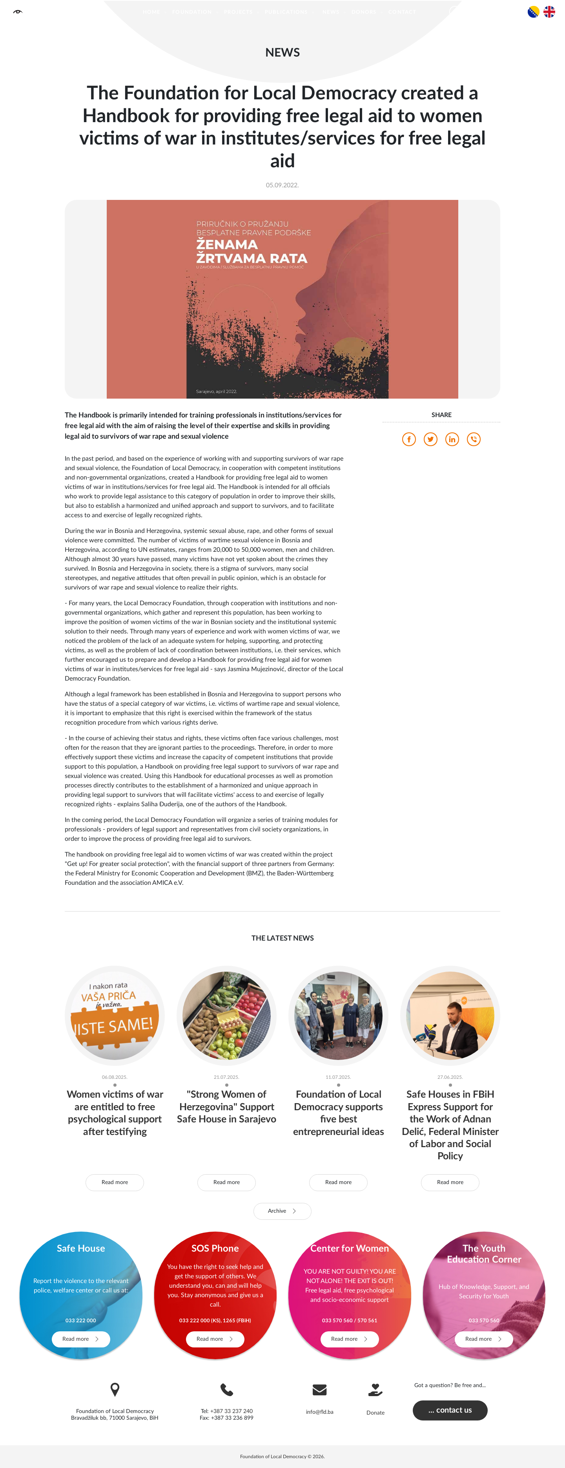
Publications (286, 12)
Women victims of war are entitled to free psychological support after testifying (115, 1119)
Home (151, 12)
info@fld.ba (320, 1412)
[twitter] (430, 441)
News (331, 12)
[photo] (282, 299)
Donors (364, 12)
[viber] (474, 441)
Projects (238, 12)
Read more (115, 1182)
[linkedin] (452, 441)
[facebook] (409, 441)
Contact (402, 12)
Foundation (192, 12)
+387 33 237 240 (231, 1411)
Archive (282, 1211)
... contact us (450, 1410)
